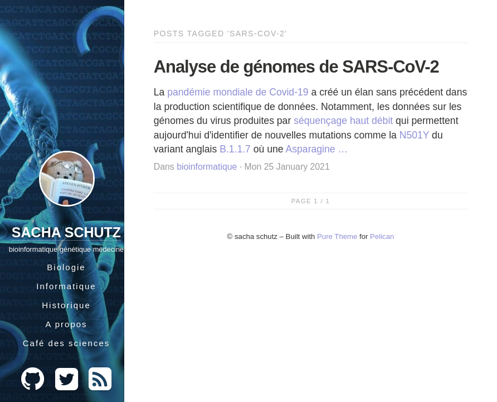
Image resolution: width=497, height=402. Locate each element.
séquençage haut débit (343, 120)
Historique (66, 305)
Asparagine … (317, 149)
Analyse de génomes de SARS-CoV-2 (296, 66)
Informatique (66, 286)
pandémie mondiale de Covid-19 (237, 92)
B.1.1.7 (235, 149)
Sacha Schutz (66, 232)
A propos (66, 324)
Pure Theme (337, 236)
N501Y (414, 135)
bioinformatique (207, 166)
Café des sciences (66, 343)
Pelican (382, 236)
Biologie (66, 267)
